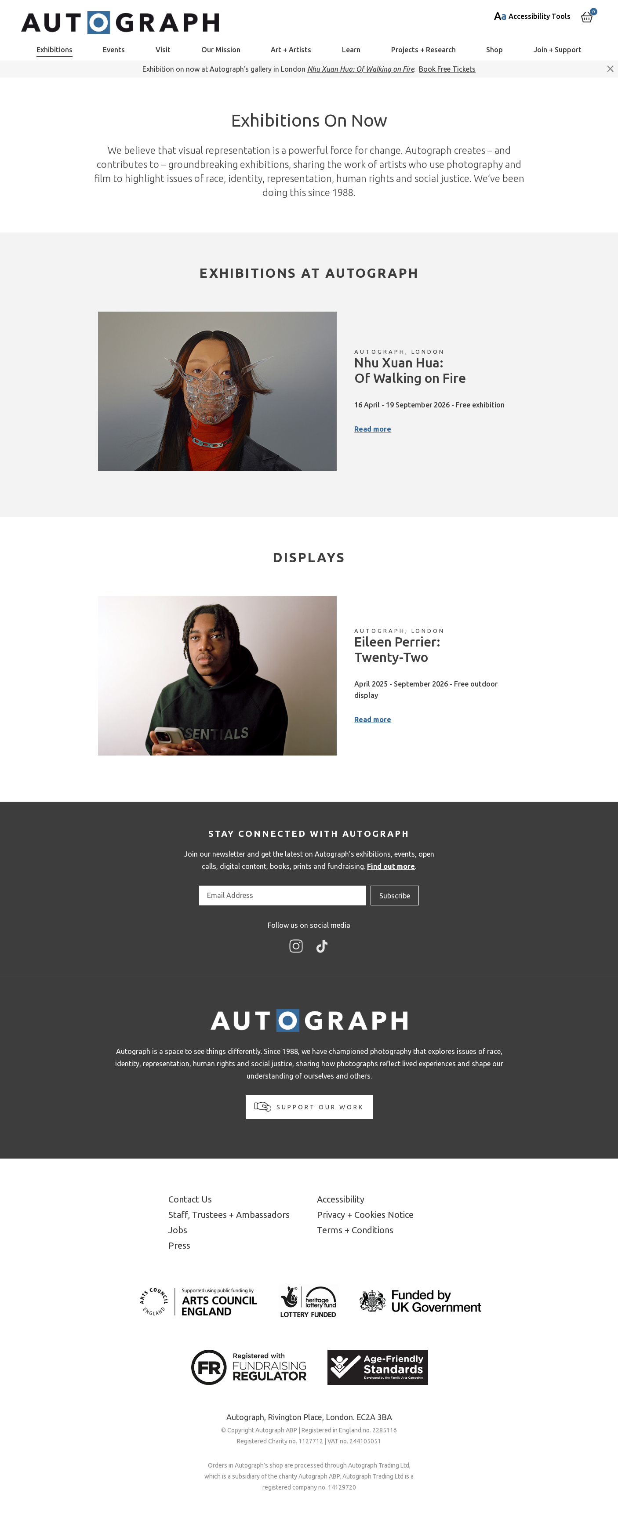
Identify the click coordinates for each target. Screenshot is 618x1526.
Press (179, 1245)
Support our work (309, 1107)
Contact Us (190, 1199)
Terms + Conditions (355, 1230)
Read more (372, 428)
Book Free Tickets (447, 69)
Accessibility (340, 1199)
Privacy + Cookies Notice (365, 1215)
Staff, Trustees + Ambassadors (229, 1215)
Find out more (391, 866)
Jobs (177, 1230)
